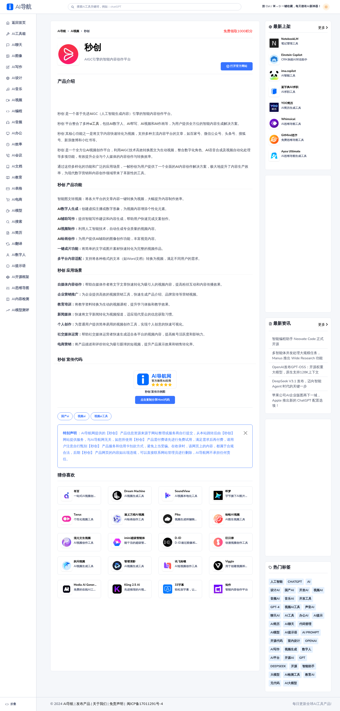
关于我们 (100, 703)
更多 (323, 27)
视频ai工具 (101, 416)
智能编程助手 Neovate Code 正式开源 (298, 342)
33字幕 (179, 585)
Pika (177, 515)
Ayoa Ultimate (290, 151)
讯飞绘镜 (180, 561)
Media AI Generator (87, 585)
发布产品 (83, 703)
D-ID (178, 538)
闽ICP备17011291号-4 (145, 703)
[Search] (154, 6)
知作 (228, 585)
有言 (76, 491)
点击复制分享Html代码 (155, 400)
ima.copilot (288, 71)
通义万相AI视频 (134, 515)
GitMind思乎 (289, 135)
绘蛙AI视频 (232, 515)
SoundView (182, 491)
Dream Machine (134, 491)
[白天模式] (326, 6)
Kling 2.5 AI (132, 585)
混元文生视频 (82, 538)
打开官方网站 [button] (236, 66)
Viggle (229, 561)
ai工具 (94, 123)
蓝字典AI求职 (289, 87)
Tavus (78, 515)
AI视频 (75, 31)
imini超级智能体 (134, 538)
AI (91, 113)
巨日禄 (229, 538)
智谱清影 (130, 561)
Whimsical (288, 119)
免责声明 (116, 703)
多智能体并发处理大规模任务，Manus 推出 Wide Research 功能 (297, 356)
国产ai (65, 416)
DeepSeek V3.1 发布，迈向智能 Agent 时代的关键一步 (296, 384)
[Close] (245, 433)
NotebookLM (289, 39)
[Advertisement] (155, 98)
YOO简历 (287, 103)
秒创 (92, 47)
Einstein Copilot (291, 55)
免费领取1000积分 (238, 31)
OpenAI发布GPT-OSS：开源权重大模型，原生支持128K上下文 (297, 370)
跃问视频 (79, 561)
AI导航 (61, 31)
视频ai (81, 416)
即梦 (228, 491)
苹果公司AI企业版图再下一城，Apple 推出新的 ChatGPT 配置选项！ (297, 400)
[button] (21, 22)
